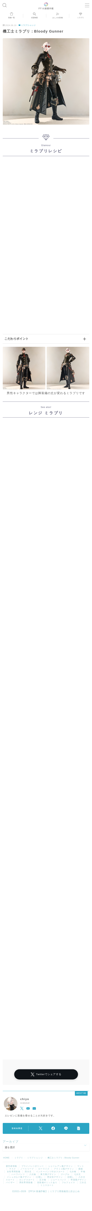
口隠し (39, 1177)
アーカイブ (10, 1141)
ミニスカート (47, 1185)
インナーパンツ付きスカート (50, 1171)
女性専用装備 (13, 1171)
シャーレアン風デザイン (60, 1166)
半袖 (83, 1171)
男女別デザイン (55, 1177)
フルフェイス (68, 1182)
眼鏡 (81, 1169)
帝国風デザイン (78, 1180)
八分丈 (82, 1177)
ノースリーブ (27, 1169)
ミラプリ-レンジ (27, 25)
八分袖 (32, 1174)
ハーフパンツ (18, 1174)
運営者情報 (11, 1166)
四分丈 (28, 1171)
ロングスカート (27, 1180)
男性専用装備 (26, 1182)
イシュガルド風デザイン (19, 1177)
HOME (6, 1158)
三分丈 (83, 1182)
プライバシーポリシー (32, 1166)
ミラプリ (18, 1158)
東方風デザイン (48, 1174)
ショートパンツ (58, 1180)
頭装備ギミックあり (47, 1182)
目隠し (70, 1177)
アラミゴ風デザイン (64, 1169)
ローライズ (43, 1169)
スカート (10, 1180)
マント (80, 1166)
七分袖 (73, 1171)
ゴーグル (65, 1174)
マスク (12, 1169)
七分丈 (77, 1174)
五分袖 (42, 1180)
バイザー (10, 1182)
